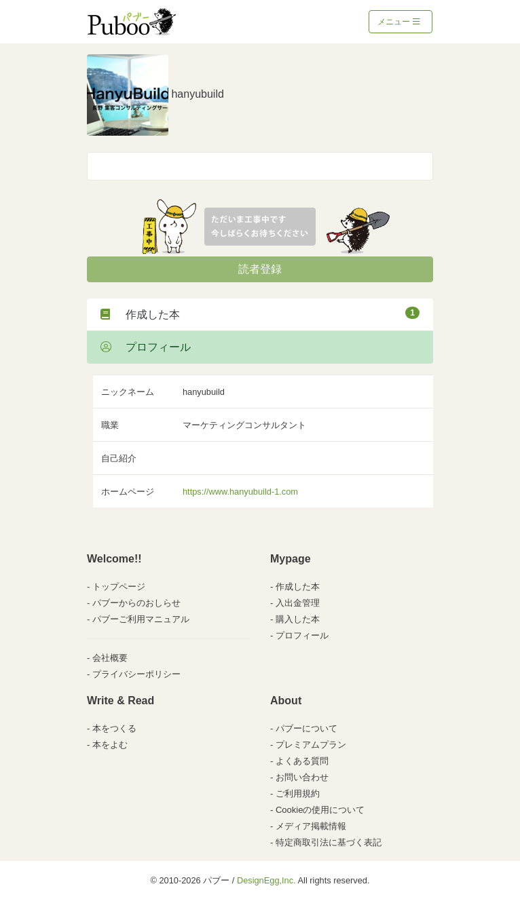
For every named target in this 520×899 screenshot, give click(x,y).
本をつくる (114, 728)
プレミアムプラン (311, 745)
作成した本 (260, 313)
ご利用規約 (298, 793)
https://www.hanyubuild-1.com (240, 491)
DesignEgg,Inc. (266, 880)
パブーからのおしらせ (136, 603)
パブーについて (306, 728)
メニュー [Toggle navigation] (398, 21)
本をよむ (110, 745)
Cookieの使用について (320, 810)
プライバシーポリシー (136, 674)
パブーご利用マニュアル (140, 619)
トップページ (118, 586)
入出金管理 (298, 603)
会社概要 (110, 658)
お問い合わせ (302, 777)
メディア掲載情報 (311, 826)
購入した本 (298, 619)
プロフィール (145, 347)
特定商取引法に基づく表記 (329, 842)
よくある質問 (302, 761)
